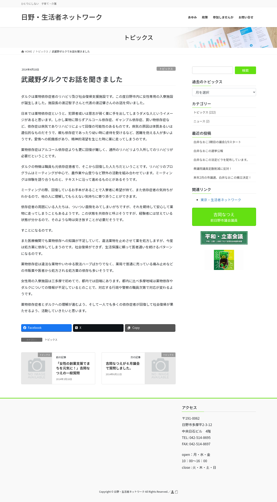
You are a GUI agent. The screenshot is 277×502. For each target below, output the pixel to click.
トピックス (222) (205, 112)
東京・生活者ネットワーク (221, 199)
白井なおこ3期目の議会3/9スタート (217, 142)
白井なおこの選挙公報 (208, 151)
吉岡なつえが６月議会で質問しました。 (123, 366)
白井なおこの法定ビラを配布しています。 (221, 160)
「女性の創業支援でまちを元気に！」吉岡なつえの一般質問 (73, 368)
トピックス (166, 69)
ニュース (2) (202, 121)
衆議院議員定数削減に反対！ (213, 168)
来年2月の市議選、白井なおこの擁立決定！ (223, 177)
